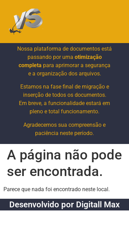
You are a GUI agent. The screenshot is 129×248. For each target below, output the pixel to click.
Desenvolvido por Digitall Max (64, 204)
